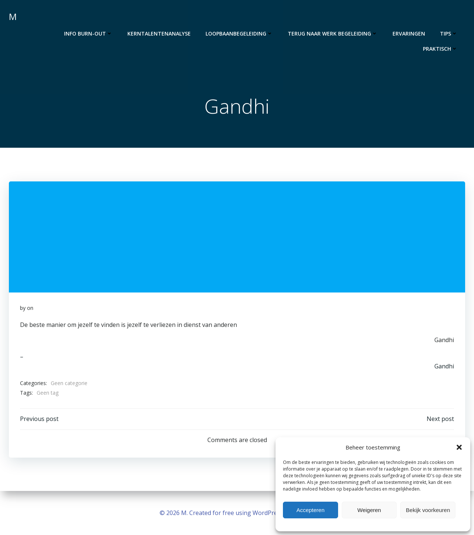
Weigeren (369, 510)
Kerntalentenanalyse (159, 33)
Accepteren (310, 510)
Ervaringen (409, 33)
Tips (449, 33)
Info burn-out (88, 33)
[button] (459, 447)
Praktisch (440, 48)
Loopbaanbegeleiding (239, 33)
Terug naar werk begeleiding (333, 33)
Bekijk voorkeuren (428, 510)
